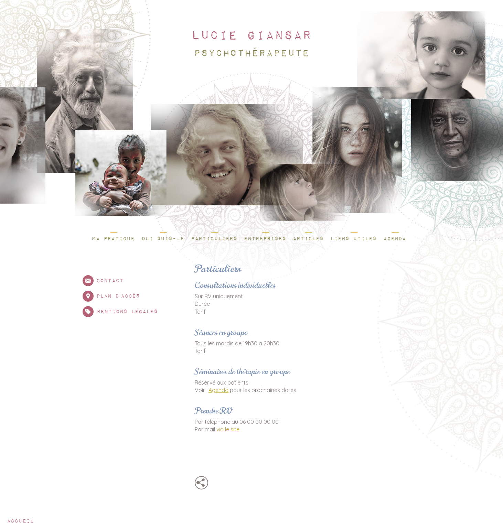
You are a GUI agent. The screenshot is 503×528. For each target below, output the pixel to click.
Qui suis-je (162, 238)
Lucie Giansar (250, 36)
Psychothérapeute (251, 53)
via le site (227, 429)
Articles (308, 238)
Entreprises (265, 238)
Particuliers (214, 238)
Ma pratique (113, 238)
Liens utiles (353, 238)
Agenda (394, 238)
